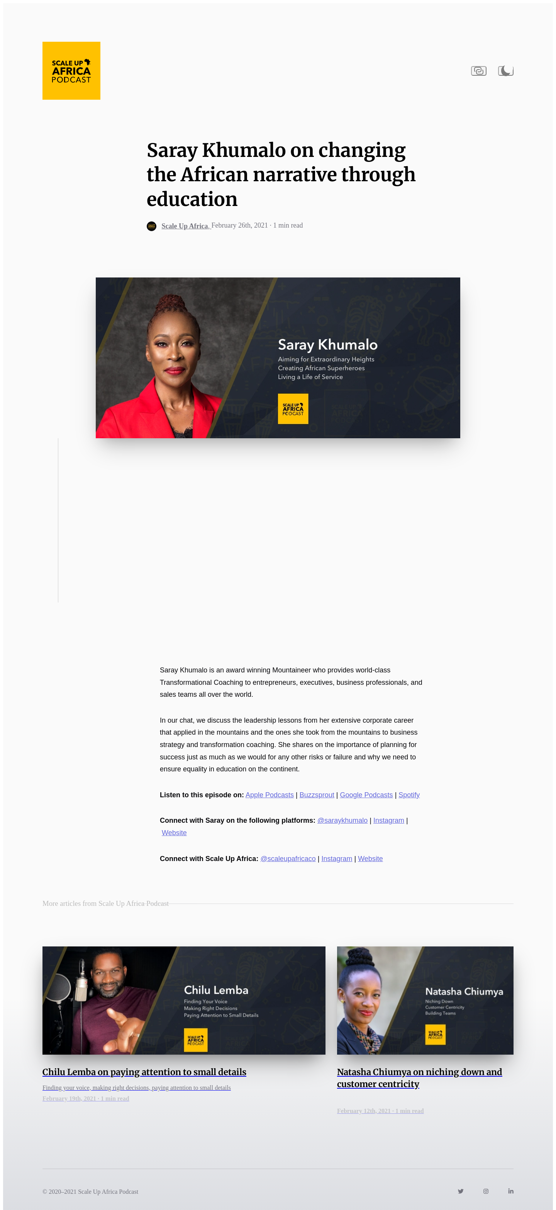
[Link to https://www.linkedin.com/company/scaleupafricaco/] (511, 1191)
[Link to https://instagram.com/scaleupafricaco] (485, 1191)
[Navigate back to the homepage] (71, 71)
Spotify (409, 795)
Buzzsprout (317, 795)
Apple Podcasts (270, 795)
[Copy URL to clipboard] (478, 71)
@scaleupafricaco (287, 859)
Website (174, 833)
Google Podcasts (366, 795)
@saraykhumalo (342, 820)
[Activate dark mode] (506, 71)
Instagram (388, 820)
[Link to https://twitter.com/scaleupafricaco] (461, 1191)
